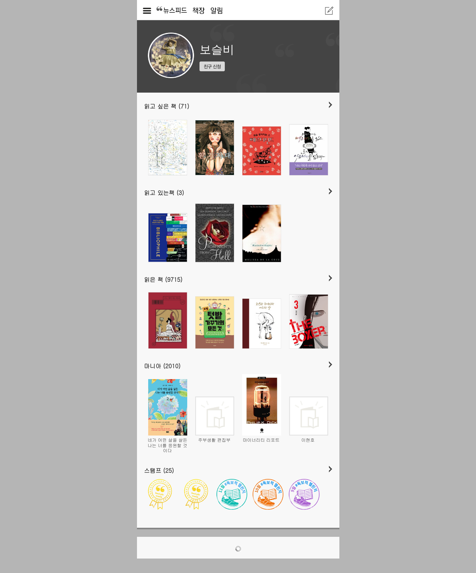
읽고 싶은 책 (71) (166, 106)
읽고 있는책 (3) (164, 192)
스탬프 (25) (159, 470)
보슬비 (217, 49)
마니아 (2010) (162, 366)
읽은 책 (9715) (163, 279)
